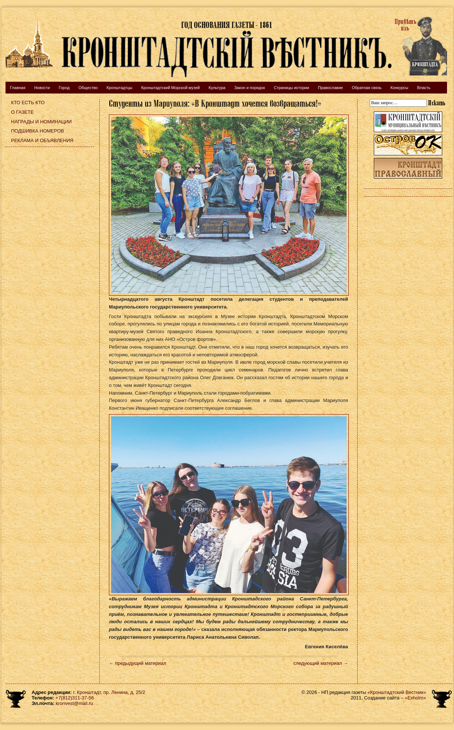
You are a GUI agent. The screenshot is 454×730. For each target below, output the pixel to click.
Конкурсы (399, 87)
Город (64, 87)
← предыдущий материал (137, 663)
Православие (330, 87)
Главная (17, 87)
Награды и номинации (41, 121)
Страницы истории (291, 87)
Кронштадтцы (119, 87)
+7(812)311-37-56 (75, 698)
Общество (87, 87)
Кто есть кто (28, 102)
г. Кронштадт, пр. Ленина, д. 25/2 (109, 692)
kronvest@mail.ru (74, 703)
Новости (42, 87)
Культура (217, 87)
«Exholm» (415, 698)
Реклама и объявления (42, 140)
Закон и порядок (249, 87)
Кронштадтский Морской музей (170, 87)
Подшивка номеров (37, 131)
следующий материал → (320, 663)
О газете (22, 112)
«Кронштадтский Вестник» (397, 692)
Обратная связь (367, 87)
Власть (423, 87)
